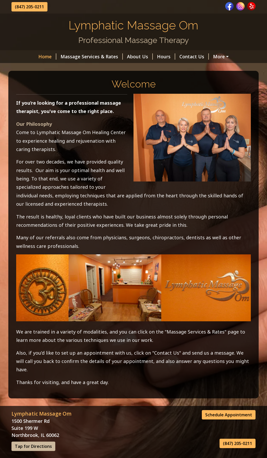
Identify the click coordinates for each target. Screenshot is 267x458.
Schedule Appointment (228, 426)
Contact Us (171, 56)
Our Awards (77, 68)
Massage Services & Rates (69, 56)
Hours (143, 56)
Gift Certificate (209, 56)
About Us (117, 56)
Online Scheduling (38, 68)
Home (25, 56)
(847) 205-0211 (29, 7)
